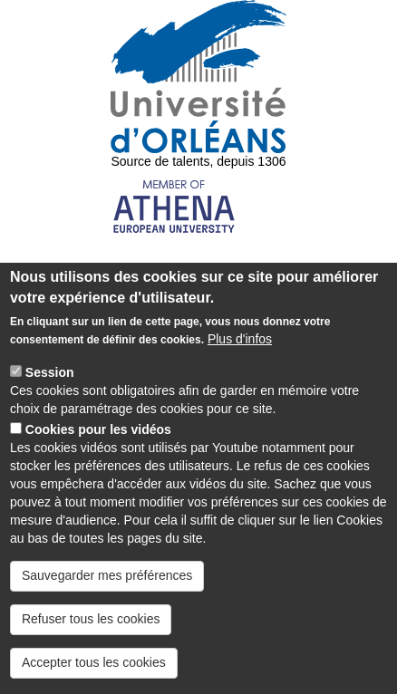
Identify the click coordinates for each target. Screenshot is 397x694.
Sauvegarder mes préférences (107, 595)
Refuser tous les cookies (91, 638)
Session (49, 392)
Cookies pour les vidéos (98, 449)
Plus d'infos (240, 359)
